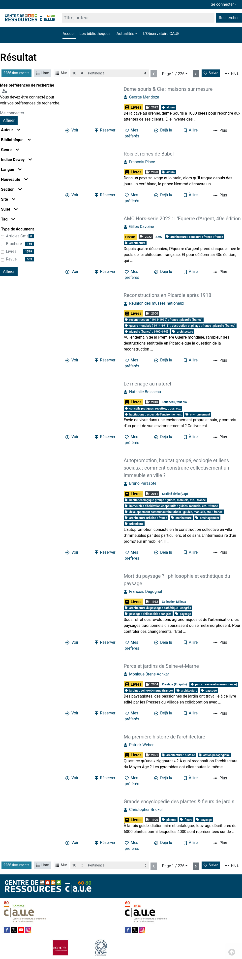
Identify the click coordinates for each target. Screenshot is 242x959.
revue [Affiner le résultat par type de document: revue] (11, 259)
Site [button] (8, 199)
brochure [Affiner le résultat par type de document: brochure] (14, 243)
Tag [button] (8, 219)
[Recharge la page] (78, 73)
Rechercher (229, 17)
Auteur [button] (11, 130)
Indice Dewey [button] (16, 159)
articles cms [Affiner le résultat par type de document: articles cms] (17, 236)
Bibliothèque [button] (16, 139)
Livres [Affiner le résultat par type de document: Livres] (11, 251)
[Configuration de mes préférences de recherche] (5, 91)
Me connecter (12, 113)
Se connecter (222, 4)
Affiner (9, 120)
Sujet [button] (9, 209)
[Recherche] (138, 18)
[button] (127, 34)
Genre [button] (10, 149)
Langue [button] (11, 169)
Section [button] (11, 189)
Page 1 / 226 (173, 73)
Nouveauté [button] (14, 179)
